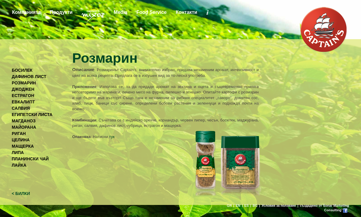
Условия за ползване (278, 205)
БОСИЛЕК (22, 70)
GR (229, 205)
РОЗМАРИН (24, 82)
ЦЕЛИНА (21, 139)
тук (112, 136)
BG (255, 205)
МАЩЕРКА (23, 146)
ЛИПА (18, 152)
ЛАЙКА (19, 165)
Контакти (186, 12)
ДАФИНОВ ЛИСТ (29, 76)
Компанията (26, 12)
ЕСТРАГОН (23, 95)
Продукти (61, 12)
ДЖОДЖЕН (23, 89)
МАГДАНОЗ (23, 120)
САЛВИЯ (21, 108)
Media (120, 12)
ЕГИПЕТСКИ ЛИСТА (32, 114)
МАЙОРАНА (24, 127)
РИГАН (19, 133)
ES (246, 205)
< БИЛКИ (21, 193)
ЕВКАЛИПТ (23, 101)
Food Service (151, 12)
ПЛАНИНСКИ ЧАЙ (30, 158)
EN (238, 205)
